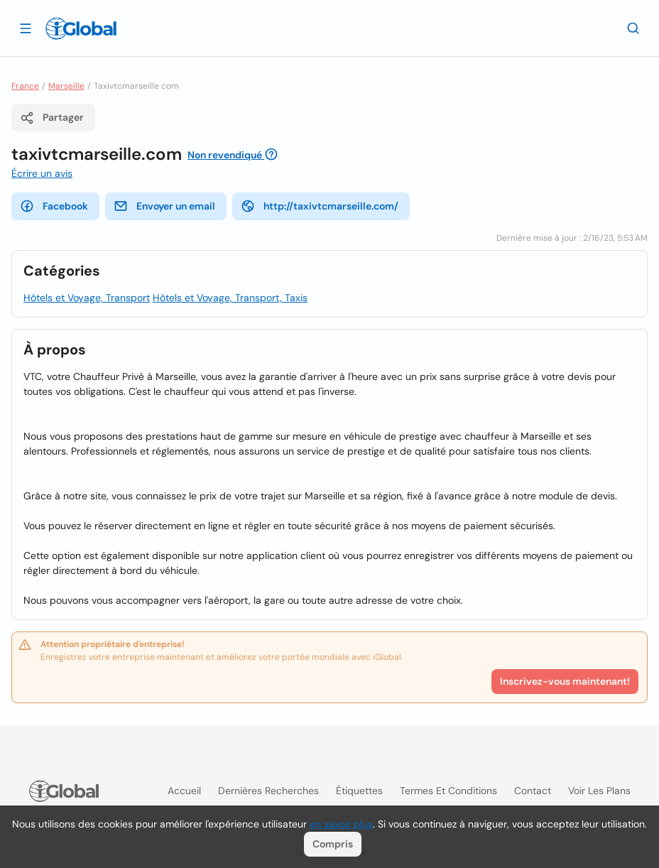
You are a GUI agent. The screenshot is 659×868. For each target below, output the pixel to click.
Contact (532, 790)
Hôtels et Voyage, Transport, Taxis (230, 297)
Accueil (184, 790)
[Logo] (80, 28)
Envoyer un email (164, 206)
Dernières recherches (268, 790)
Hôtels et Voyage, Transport (86, 297)
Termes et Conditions (448, 790)
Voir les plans (599, 790)
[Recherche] (633, 27)
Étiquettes (359, 790)
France (25, 86)
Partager (52, 118)
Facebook (54, 206)
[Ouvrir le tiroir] (25, 27)
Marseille (66, 86)
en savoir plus (341, 824)
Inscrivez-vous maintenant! (565, 681)
